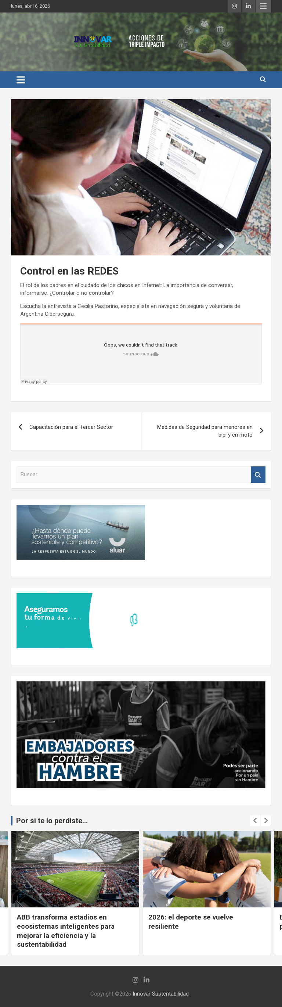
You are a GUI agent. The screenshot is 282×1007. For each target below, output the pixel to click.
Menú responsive (263, 6)
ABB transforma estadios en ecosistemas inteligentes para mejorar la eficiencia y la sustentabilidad (66, 931)
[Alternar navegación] (20, 79)
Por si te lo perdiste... (52, 820)
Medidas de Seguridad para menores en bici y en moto (205, 431)
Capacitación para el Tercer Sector (71, 427)
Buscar (258, 474)
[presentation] (255, 821)
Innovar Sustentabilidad (161, 993)
